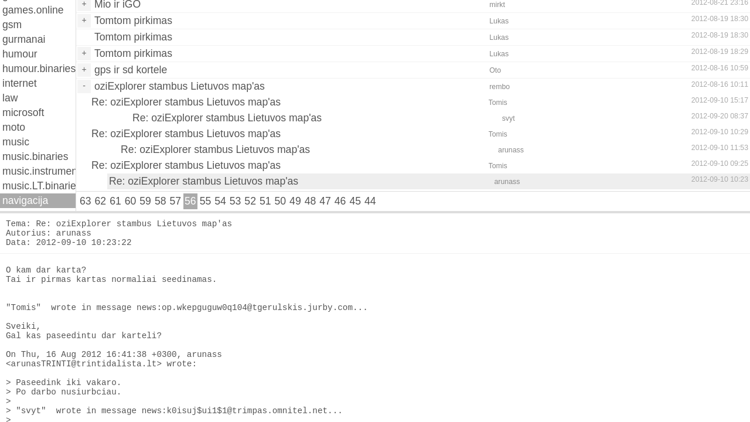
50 (281, 201)
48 (310, 201)
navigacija (25, 200)
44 (370, 201)
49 (295, 201)
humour (20, 54)
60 (131, 201)
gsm (12, 24)
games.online (33, 10)
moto (13, 127)
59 (145, 201)
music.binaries (35, 156)
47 (325, 201)
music (15, 142)
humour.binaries (39, 68)
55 (206, 201)
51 (265, 201)
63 (85, 201)
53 (235, 201)
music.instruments (39, 171)
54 (220, 201)
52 (250, 201)
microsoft (23, 112)
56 (190, 201)
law (10, 98)
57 (175, 201)
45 (355, 201)
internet (19, 83)
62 (101, 201)
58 (160, 201)
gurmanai (23, 39)
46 (340, 201)
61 (115, 201)
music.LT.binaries (39, 186)
